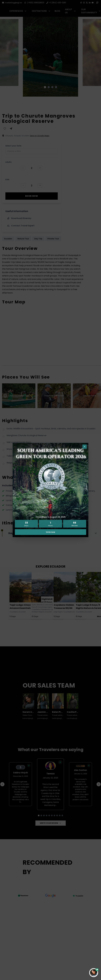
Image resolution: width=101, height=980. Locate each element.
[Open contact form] (93, 972)
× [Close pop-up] (84, 446)
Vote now (50, 532)
